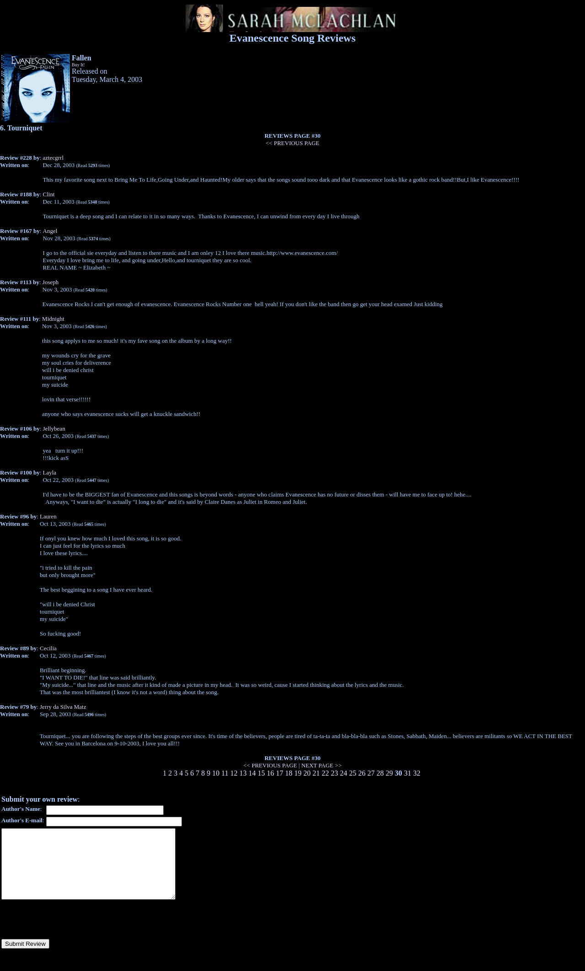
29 (389, 773)
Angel (50, 230)
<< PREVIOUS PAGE (292, 143)
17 (279, 773)
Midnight (53, 318)
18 (288, 773)
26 (362, 773)
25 (352, 773)
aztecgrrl (53, 157)
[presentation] (70, 933)
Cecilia (48, 648)
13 (243, 773)
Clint (49, 194)
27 (371, 773)
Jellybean (54, 428)
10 (215, 773)
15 (261, 773)
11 (224, 773)
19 (298, 773)
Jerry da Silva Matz (63, 706)
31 (407, 773)
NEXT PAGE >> (321, 765)
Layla (50, 472)
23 (334, 773)
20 (307, 773)
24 (343, 773)
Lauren (48, 516)
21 (316, 773)
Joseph (50, 282)
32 (416, 773)
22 (325, 773)
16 (270, 773)
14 (252, 773)
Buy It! (78, 64)
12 (234, 773)
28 (380, 773)
